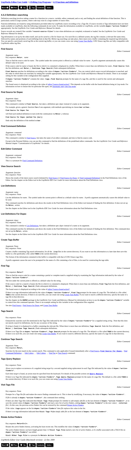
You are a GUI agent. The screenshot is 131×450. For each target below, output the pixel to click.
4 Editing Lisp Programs (40, 2)
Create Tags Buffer (85, 41)
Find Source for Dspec (68, 178)
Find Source (31, 138)
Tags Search (62, 353)
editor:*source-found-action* (59, 84)
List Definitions (32, 226)
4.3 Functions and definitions (65, 2)
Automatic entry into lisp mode (64, 86)
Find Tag (52, 353)
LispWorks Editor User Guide (14, 2)
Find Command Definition (32, 161)
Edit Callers (29, 353)
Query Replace (96, 374)
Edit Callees (41, 353)
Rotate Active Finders (75, 405)
